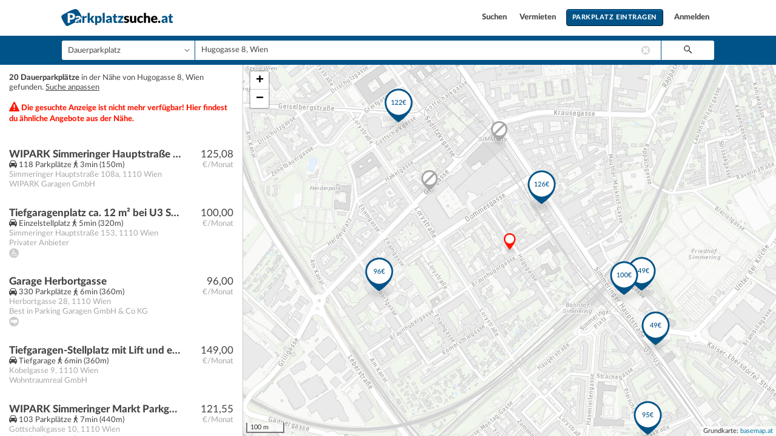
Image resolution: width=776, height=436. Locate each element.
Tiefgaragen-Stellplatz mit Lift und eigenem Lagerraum (95, 350)
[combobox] (428, 50)
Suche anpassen (72, 87)
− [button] (260, 99)
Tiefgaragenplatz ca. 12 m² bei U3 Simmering (95, 213)
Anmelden (691, 17)
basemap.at (756, 431)
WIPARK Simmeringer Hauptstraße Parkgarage (95, 154)
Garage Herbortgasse (58, 281)
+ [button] (260, 80)
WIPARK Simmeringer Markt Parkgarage (95, 409)
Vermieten (539, 17)
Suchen (495, 17)
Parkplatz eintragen (614, 17)
